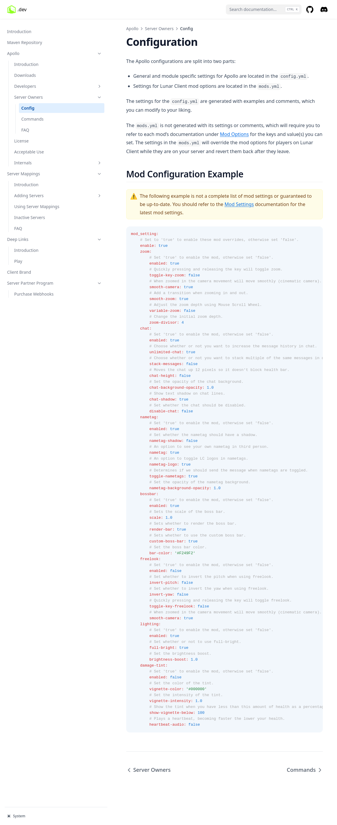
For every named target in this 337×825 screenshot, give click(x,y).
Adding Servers (40, 192)
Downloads (25, 72)
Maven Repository (24, 39)
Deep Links (36, 236)
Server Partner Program (36, 280)
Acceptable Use (29, 149)
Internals (40, 160)
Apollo (36, 50)
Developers (40, 83)
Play (18, 258)
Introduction (19, 28)
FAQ (25, 127)
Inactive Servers (29, 214)
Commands (32, 116)
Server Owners (40, 94)
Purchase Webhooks (34, 291)
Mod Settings (160, 204)
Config (27, 105)
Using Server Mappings (36, 203)
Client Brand (19, 269)
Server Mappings (36, 171)
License (21, 138)
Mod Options (168, 134)
